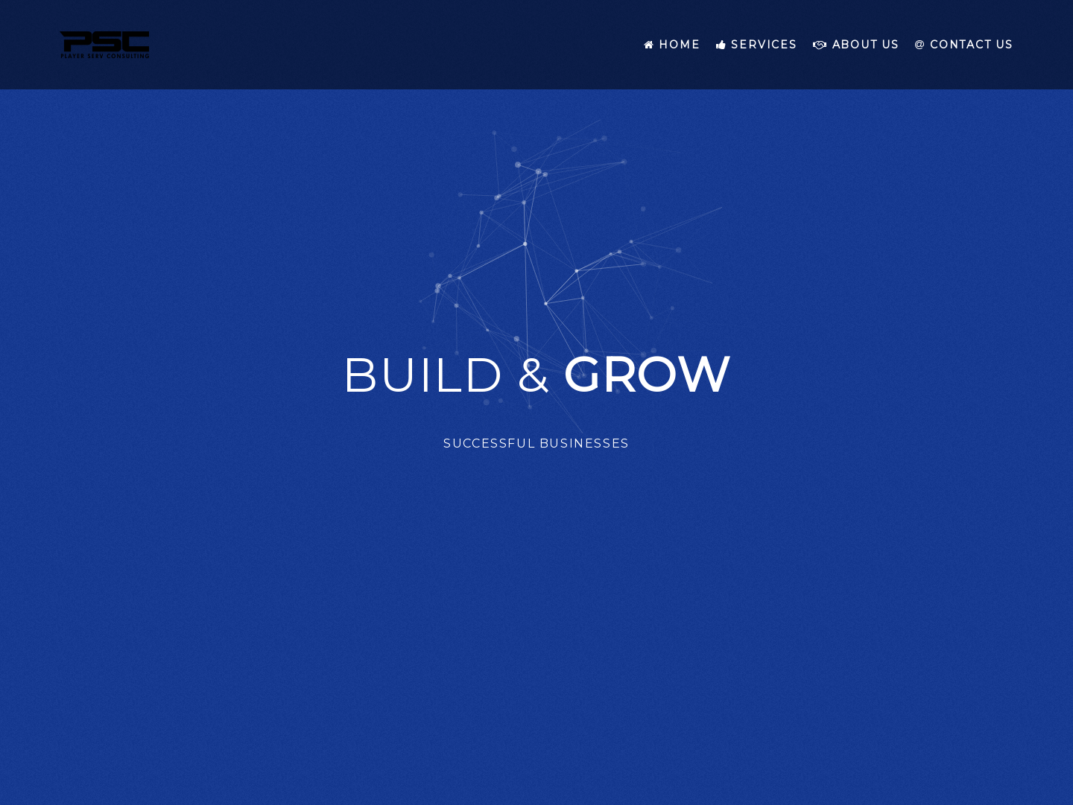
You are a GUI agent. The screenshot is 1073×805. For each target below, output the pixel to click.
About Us (856, 44)
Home (672, 44)
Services (756, 44)
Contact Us (964, 44)
